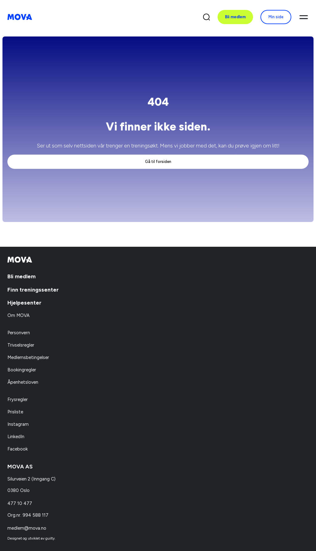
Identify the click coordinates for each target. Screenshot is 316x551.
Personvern (18, 332)
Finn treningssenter (33, 289)
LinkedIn (15, 436)
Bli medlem (235, 17)
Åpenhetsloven (22, 382)
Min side (275, 17)
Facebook (17, 449)
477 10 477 (19, 503)
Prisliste (15, 412)
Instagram (18, 424)
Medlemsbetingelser (28, 357)
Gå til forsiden (158, 161)
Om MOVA (18, 315)
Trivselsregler (20, 345)
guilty (50, 538)
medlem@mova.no (26, 528)
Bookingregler (21, 370)
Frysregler (17, 399)
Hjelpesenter (24, 302)
